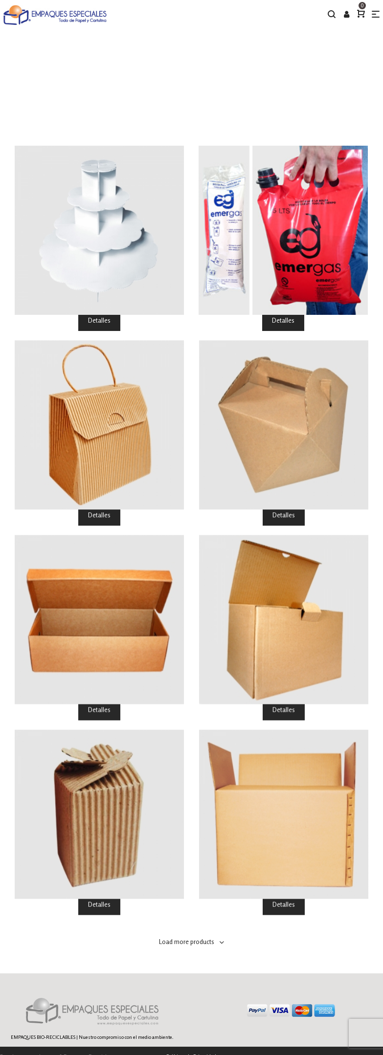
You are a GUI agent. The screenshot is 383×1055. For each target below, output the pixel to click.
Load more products (186, 941)
